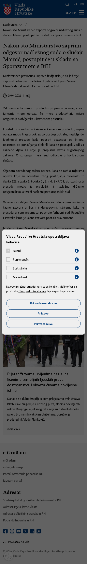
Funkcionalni (21, 259)
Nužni (17, 251)
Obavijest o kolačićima (32, 291)
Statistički (20, 268)
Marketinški (20, 277)
